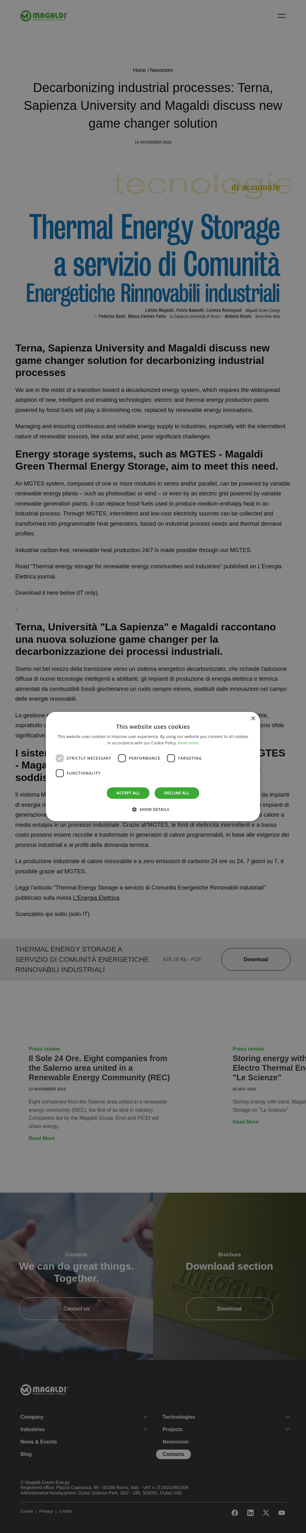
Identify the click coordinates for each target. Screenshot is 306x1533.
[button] (153, 809)
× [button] (253, 718)
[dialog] (153, 766)
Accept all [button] (128, 793)
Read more (188, 743)
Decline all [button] (177, 793)
